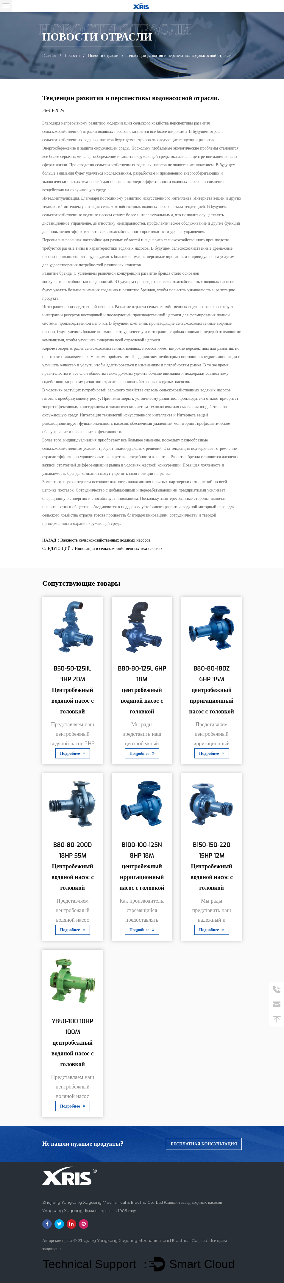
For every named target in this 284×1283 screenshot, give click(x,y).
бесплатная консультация (204, 1144)
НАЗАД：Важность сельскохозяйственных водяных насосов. (96, 540)
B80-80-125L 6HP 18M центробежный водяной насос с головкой (142, 690)
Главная (49, 55)
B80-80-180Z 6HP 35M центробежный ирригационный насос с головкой (211, 690)
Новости (72, 55)
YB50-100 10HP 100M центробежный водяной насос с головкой (73, 1042)
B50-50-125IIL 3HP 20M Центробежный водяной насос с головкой (73, 690)
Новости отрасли (103, 55)
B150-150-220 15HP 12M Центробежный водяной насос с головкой (211, 866)
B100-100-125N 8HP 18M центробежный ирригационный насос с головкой (142, 866)
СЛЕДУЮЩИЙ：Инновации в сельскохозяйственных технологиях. (102, 548)
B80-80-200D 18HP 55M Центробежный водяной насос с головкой (73, 866)
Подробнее (72, 753)
